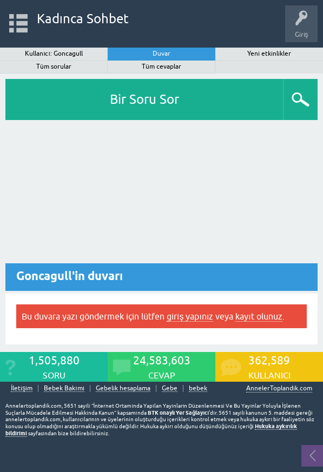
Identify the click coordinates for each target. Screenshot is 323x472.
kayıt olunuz (258, 316)
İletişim (21, 388)
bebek (198, 388)
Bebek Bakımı (64, 388)
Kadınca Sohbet (83, 18)
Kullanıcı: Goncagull (54, 53)
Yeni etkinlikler (269, 53)
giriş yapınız (190, 316)
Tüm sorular (53, 66)
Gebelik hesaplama (123, 388)
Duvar (161, 53)
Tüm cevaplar (161, 66)
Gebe (169, 388)
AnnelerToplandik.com (279, 388)
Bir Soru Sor (144, 99)
